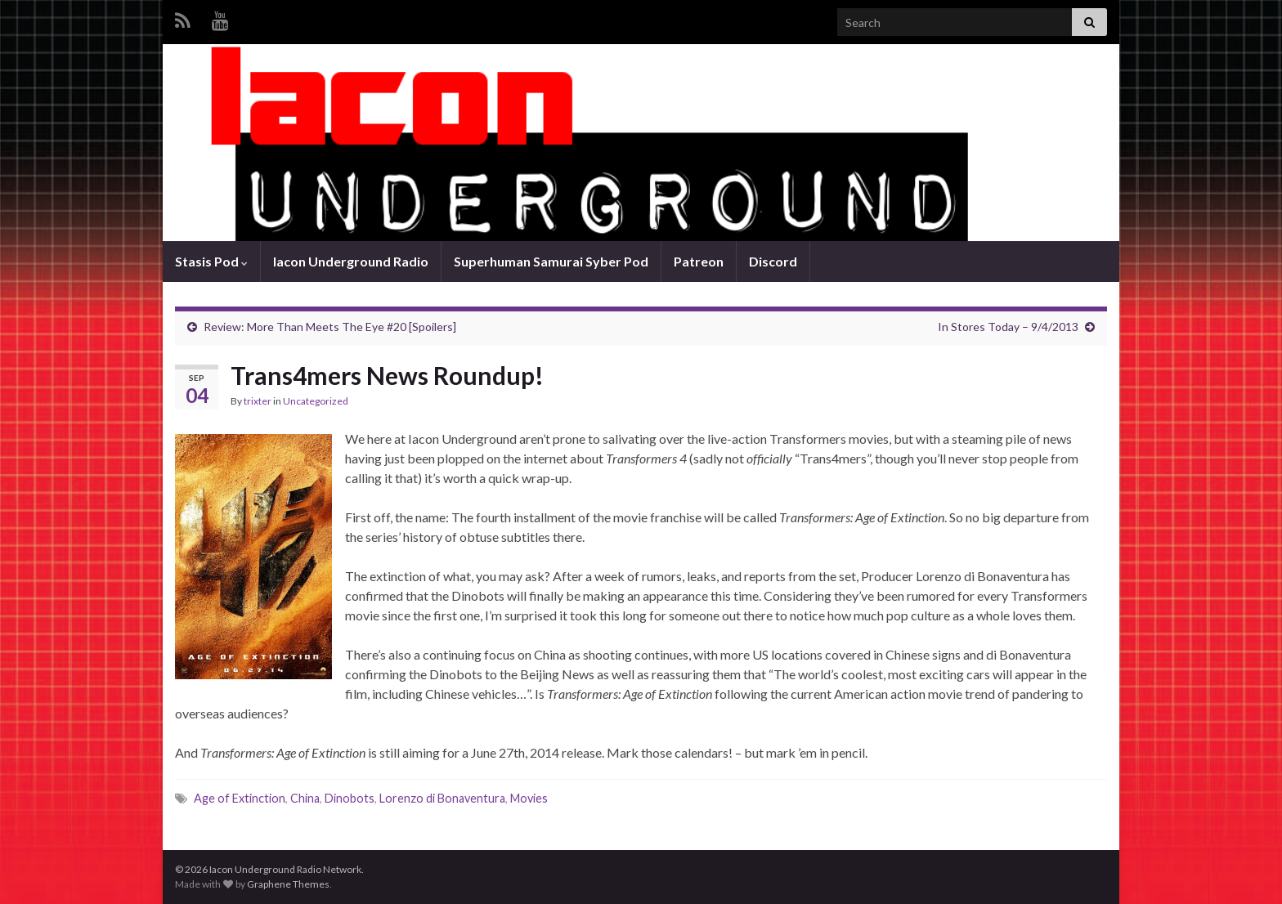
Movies (529, 798)
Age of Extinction (239, 798)
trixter (257, 401)
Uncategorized (315, 401)
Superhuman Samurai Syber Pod (551, 261)
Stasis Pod (211, 261)
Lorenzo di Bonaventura (442, 798)
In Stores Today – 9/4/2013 (1008, 326)
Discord (773, 261)
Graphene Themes (288, 884)
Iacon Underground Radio (350, 261)
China (305, 798)
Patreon (699, 261)
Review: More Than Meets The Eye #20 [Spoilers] (330, 326)
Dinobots (349, 798)
